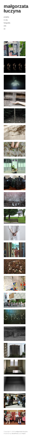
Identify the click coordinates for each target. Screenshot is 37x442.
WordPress (15, 433)
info (5, 26)
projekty (6, 17)
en (5, 29)
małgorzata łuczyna (16, 9)
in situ (6, 20)
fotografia (7, 23)
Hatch (24, 433)
